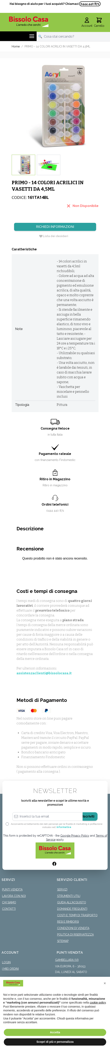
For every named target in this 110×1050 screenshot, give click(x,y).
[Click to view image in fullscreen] (55, 106)
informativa (64, 827)
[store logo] (28, 21)
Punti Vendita (12, 889)
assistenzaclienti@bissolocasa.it (44, 673)
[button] (105, 983)
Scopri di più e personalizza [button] (54, 1041)
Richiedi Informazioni (55, 227)
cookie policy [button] (98, 1002)
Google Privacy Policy (74, 835)
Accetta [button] (55, 1032)
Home (16, 46)
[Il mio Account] (86, 22)
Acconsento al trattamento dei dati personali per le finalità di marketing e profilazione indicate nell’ (56, 826)
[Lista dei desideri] (53, 236)
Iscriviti (88, 816)
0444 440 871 (89, 3)
